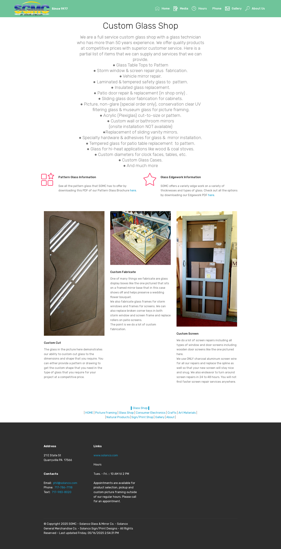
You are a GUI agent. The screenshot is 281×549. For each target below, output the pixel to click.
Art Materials (187, 412)
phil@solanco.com (65, 483)
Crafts (172, 412)
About (170, 417)
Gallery (233, 8)
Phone (217, 8)
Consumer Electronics (150, 412)
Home (162, 8)
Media (180, 8)
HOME (89, 412)
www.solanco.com (106, 455)
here (133, 190)
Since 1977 (60, 8)
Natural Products (118, 417)
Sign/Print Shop (142, 417)
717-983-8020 (61, 492)
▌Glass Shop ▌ (140, 408)
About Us (255, 8)
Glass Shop (126, 412)
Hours (199, 8)
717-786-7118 (63, 487)
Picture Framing (106, 412)
